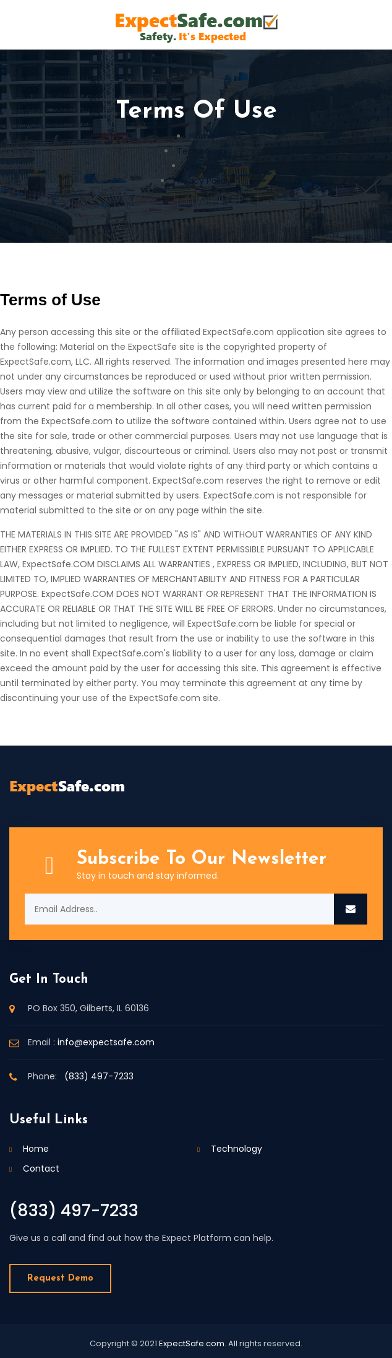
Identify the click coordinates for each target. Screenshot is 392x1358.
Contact (202, 166)
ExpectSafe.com (191, 1343)
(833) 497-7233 (99, 1076)
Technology (202, 151)
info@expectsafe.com (106, 1042)
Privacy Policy (202, 181)
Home (202, 136)
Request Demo (60, 1278)
